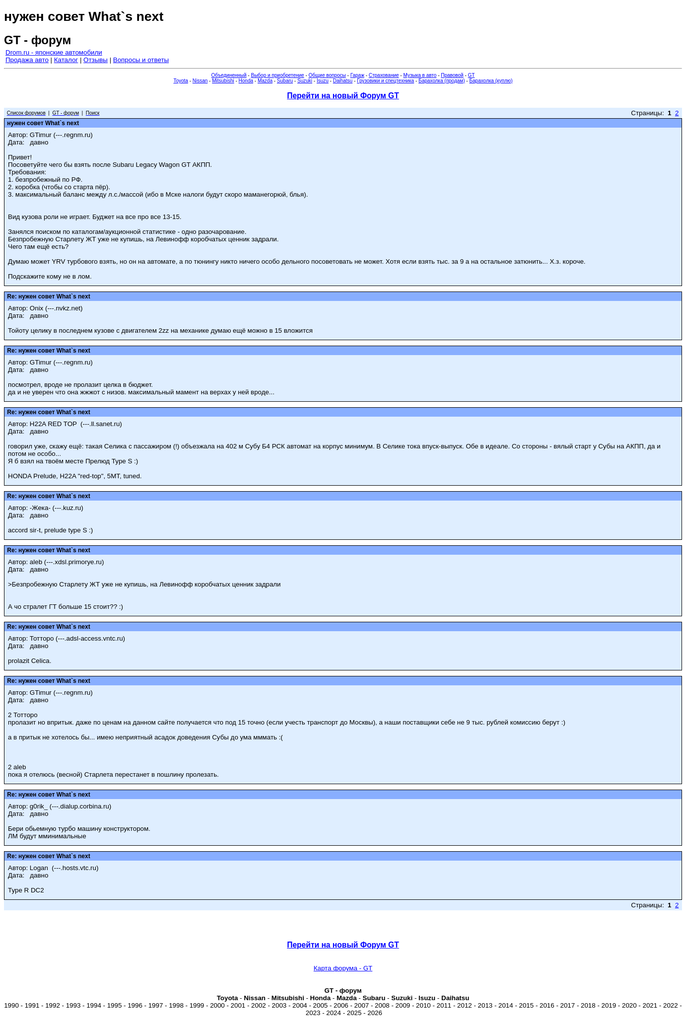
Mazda (265, 80)
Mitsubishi (223, 80)
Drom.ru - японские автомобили (53, 52)
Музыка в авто (419, 75)
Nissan (200, 80)
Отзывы (95, 60)
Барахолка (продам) (441, 80)
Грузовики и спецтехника (385, 80)
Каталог (66, 60)
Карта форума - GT (343, 968)
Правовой (452, 75)
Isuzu (323, 80)
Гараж (357, 75)
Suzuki (304, 80)
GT (471, 75)
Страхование (384, 75)
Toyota (180, 80)
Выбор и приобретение (277, 75)
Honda (246, 80)
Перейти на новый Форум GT (343, 95)
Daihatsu (342, 80)
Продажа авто (27, 60)
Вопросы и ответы (141, 60)
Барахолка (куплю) (490, 80)
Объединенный (229, 75)
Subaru (285, 80)
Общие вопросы (327, 75)
